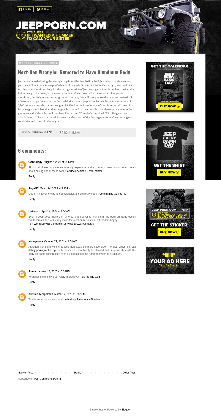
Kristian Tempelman (40, 294)
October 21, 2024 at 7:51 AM (60, 241)
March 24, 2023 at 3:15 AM (55, 188)
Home (77, 372)
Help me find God (90, 276)
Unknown (34, 211)
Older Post (129, 372)
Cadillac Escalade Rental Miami (83, 171)
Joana (32, 271)
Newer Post (26, 372)
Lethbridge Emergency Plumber (82, 299)
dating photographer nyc (42, 250)
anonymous (35, 241)
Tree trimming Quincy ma (111, 193)
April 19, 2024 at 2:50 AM (55, 211)
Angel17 (33, 188)
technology (35, 162)
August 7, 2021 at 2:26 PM (59, 162)
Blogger (126, 409)
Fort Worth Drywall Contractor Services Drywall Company (61, 223)
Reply (31, 176)
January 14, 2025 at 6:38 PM (53, 271)
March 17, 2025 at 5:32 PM (69, 294)
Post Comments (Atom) (47, 378)
